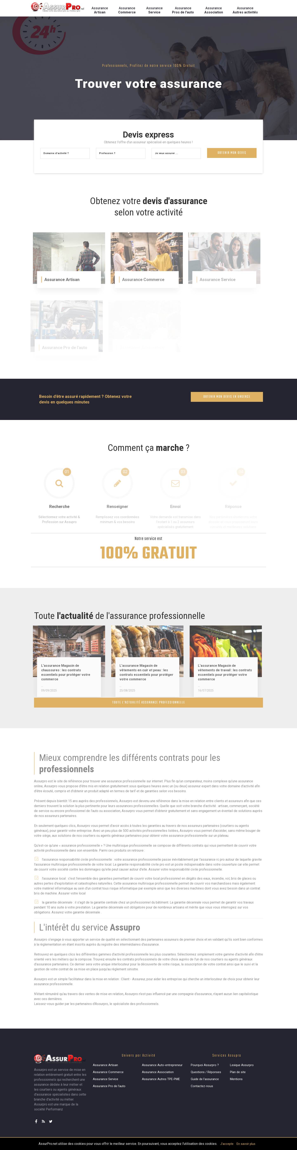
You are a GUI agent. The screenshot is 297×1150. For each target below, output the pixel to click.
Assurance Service (105, 1079)
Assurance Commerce (108, 1072)
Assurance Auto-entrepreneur (162, 1065)
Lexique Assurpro (242, 1065)
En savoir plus (246, 1144)
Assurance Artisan (105, 1065)
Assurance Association (158, 1072)
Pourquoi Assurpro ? (205, 1065)
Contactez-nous (202, 1086)
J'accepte (226, 1144)
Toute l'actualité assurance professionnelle (148, 702)
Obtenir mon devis (232, 153)
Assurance (100, 10)
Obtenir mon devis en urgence (226, 397)
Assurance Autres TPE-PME (161, 1079)
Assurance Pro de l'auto (109, 1086)
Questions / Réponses (206, 1072)
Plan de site (238, 1072)
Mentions (236, 1079)
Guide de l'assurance (205, 1079)
